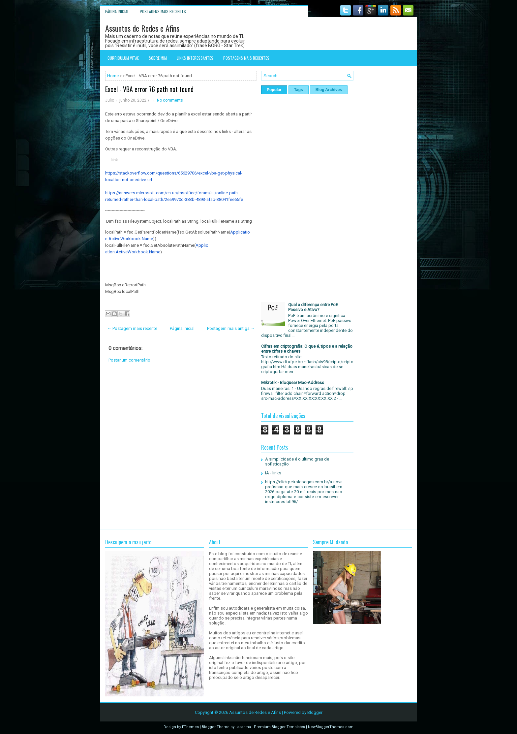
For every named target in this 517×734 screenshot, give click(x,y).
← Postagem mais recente (132, 328)
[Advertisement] (181, 421)
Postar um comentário (129, 360)
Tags (298, 89)
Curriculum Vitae (123, 58)
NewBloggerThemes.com (330, 727)
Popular (274, 89)
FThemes (190, 727)
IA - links (273, 472)
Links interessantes (195, 58)
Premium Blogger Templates (279, 727)
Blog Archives (329, 89)
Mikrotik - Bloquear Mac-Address (292, 382)
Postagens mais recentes (163, 11)
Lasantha (243, 727)
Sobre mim (158, 58)
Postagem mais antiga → (231, 328)
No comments (170, 100)
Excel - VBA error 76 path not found (149, 89)
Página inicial (117, 11)
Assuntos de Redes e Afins (142, 28)
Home (113, 75)
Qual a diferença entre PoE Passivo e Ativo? (313, 307)
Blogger (314, 712)
